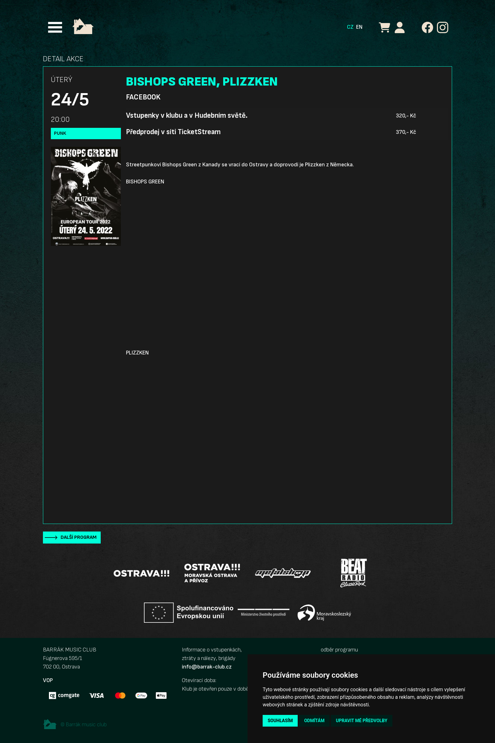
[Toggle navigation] (55, 27)
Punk (60, 133)
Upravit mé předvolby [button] (361, 720)
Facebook (143, 97)
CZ (350, 27)
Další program (79, 537)
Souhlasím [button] (280, 720)
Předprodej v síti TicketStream (173, 132)
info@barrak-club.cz (207, 666)
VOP (48, 680)
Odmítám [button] (314, 720)
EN (359, 27)
